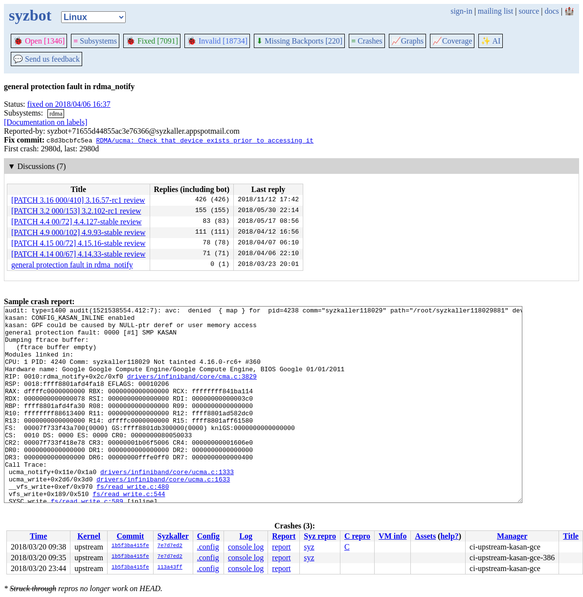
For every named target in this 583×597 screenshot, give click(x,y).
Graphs (407, 41)
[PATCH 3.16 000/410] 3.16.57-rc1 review (78, 200)
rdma (56, 113)
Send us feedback (46, 59)
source (529, 11)
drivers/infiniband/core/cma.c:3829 (192, 390)
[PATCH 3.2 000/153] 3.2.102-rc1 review (76, 211)
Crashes (366, 41)
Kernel (88, 536)
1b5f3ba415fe (130, 546)
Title (571, 536)
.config (208, 547)
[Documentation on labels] (46, 122)
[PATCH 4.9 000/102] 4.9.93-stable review (78, 232)
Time (38, 536)
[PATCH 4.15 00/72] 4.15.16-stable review (78, 243)
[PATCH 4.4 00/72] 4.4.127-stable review (76, 221)
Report (283, 536)
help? (449, 536)
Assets (425, 536)
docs (551, 11)
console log (246, 547)
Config (208, 536)
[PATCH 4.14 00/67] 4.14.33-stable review (78, 254)
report (281, 547)
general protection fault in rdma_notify (72, 265)
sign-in (461, 11)
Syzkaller (173, 536)
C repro (357, 536)
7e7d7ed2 (169, 546)
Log (245, 536)
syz (309, 547)
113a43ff (169, 567)
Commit (130, 536)
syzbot (30, 15)
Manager (512, 536)
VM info (392, 536)
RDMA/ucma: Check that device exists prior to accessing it (205, 140)
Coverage (452, 41)
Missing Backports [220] (299, 41)
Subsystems (95, 41)
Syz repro (320, 536)
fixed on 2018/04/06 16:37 (69, 104)
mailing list (495, 11)
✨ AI (490, 41)
